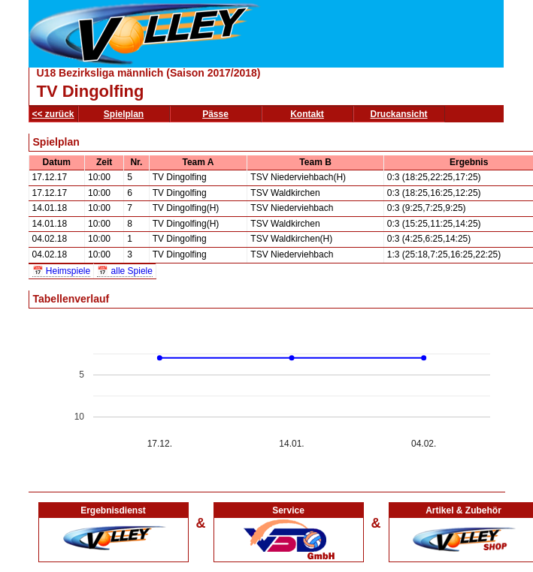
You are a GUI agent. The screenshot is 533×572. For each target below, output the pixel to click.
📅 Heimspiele (61, 271)
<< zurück (53, 114)
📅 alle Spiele (125, 271)
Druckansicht (399, 114)
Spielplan (124, 114)
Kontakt (307, 114)
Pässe (215, 114)
